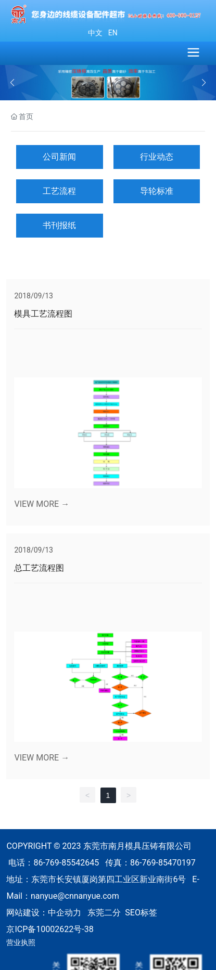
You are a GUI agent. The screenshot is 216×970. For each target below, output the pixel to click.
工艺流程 (59, 191)
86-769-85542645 (66, 863)
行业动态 (156, 156)
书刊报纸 (59, 225)
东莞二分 (104, 912)
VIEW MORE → (41, 504)
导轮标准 (156, 191)
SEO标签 (141, 912)
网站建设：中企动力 (43, 912)
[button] (204, 82)
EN (111, 33)
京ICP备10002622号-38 (49, 929)
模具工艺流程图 (43, 314)
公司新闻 (59, 156)
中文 (95, 33)
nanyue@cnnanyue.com (75, 896)
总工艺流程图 (39, 568)
